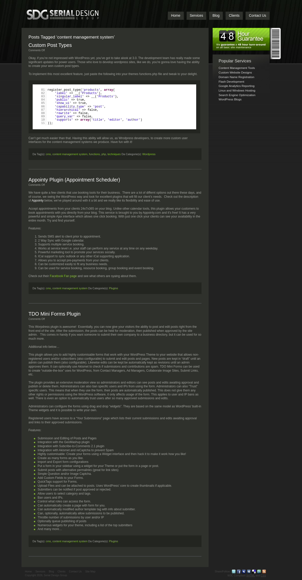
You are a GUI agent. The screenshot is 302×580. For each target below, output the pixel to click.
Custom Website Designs (235, 72)
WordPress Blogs (230, 99)
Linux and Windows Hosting (237, 90)
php (104, 154)
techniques (114, 154)
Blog (215, 15)
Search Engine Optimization (237, 95)
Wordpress (148, 154)
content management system (70, 154)
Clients (234, 15)
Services (196, 15)
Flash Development (231, 81)
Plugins (113, 288)
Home (175, 15)
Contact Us (257, 15)
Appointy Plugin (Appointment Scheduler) (74, 180)
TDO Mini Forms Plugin (55, 314)
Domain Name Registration (236, 77)
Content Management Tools (237, 67)
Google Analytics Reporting (237, 85)
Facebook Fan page (63, 276)
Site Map (90, 571)
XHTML (250, 575)
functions (94, 154)
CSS (263, 575)
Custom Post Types (50, 45)
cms (48, 154)
